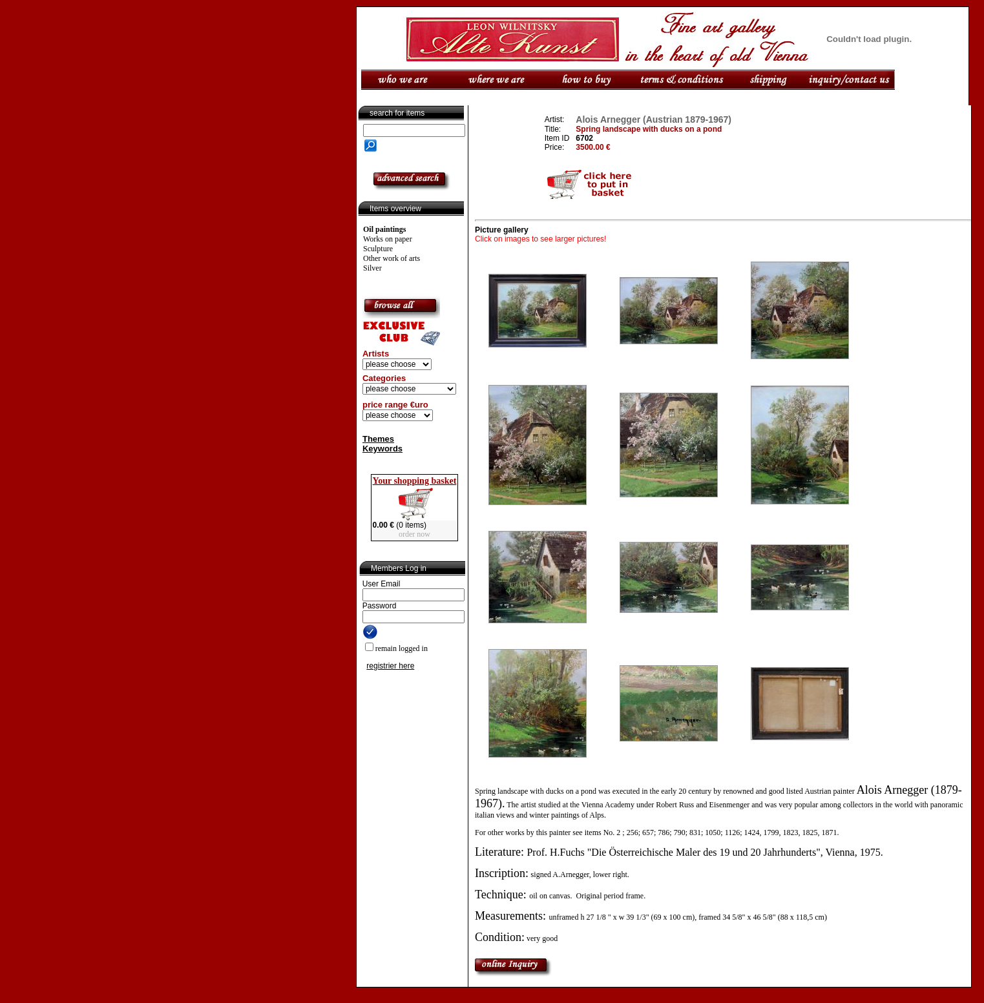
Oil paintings (384, 229)
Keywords (382, 448)
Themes (378, 439)
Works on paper (387, 238)
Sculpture (378, 248)
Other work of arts (391, 258)
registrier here (390, 665)
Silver (372, 268)
